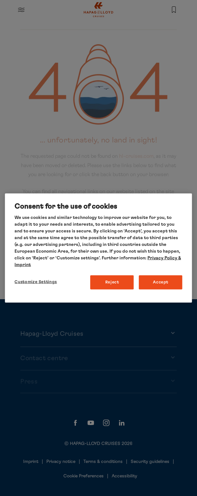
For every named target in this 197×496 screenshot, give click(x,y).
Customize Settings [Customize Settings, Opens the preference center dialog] (35, 282)
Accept (160, 282)
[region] (98, 248)
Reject (112, 282)
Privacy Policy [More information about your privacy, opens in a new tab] (162, 258)
